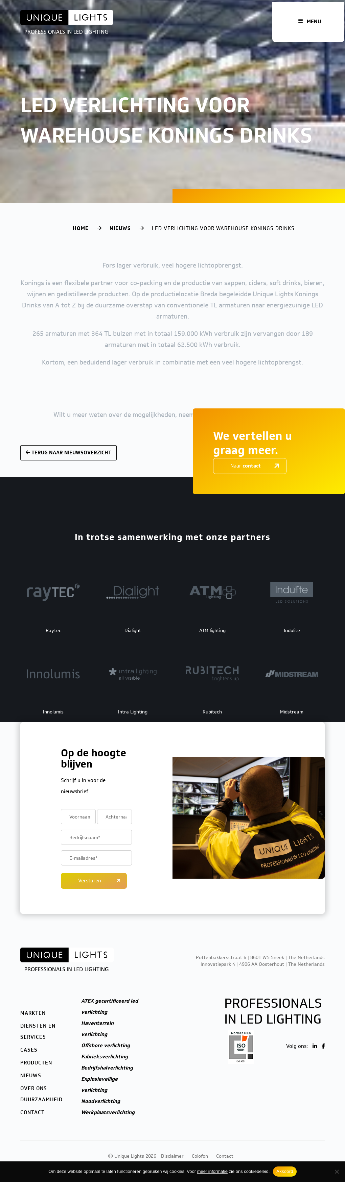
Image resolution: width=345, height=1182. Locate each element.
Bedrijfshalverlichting (107, 1068)
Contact (32, 1112)
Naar (245, 466)
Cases (29, 1050)
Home (81, 228)
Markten (33, 1013)
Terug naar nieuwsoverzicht (68, 452)
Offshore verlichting (105, 1045)
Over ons (33, 1088)
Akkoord (284, 1171)
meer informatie (212, 1171)
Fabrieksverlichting (104, 1056)
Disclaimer (172, 1156)
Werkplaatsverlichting (108, 1112)
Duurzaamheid (41, 1099)
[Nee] (336, 1171)
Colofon (200, 1156)
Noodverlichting (100, 1101)
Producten (36, 1062)
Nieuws (120, 228)
